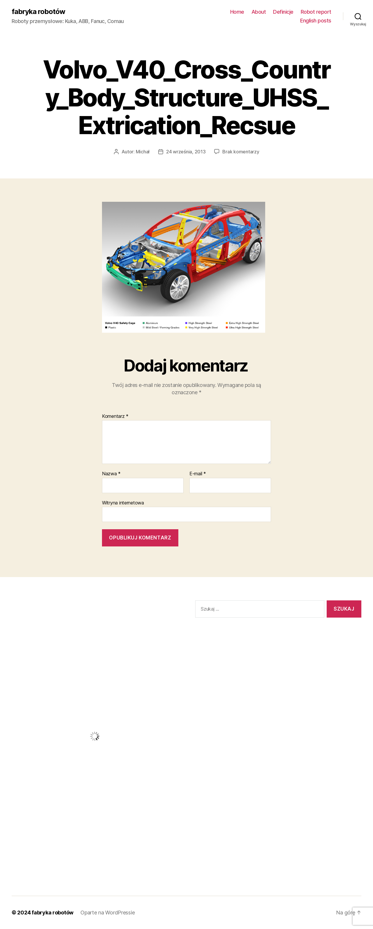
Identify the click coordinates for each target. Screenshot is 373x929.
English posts (315, 20)
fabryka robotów (38, 11)
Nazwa (111, 473)
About (258, 12)
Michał (142, 152)
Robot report (316, 12)
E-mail (197, 473)
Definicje (283, 12)
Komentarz (115, 416)
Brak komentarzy (240, 152)
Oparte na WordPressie (107, 912)
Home (237, 12)
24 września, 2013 (185, 152)
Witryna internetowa (123, 503)
